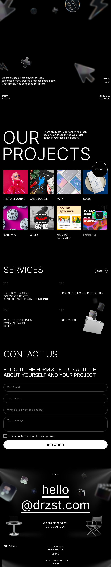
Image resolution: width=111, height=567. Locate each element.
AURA (60, 198)
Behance (106, 96)
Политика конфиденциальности (55, 561)
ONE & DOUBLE (39, 198)
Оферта (55, 563)
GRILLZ (34, 234)
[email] (55, 387)
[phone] (55, 398)
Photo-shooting (14, 198)
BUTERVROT (10, 234)
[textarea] (55, 424)
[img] (104, 5)
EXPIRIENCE (90, 234)
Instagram (106, 98)
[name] (55, 410)
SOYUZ (87, 198)
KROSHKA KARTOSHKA (64, 236)
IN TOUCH (55, 445)
